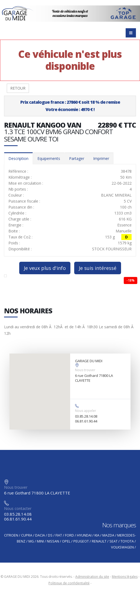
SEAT (113, 541)
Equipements (48, 158)
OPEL (66, 541)
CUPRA (26, 535)
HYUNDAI (84, 535)
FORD (69, 535)
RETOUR (17, 88)
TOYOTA (127, 541)
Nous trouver (85, 370)
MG (31, 541)
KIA (97, 535)
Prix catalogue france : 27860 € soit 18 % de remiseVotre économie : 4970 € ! (70, 105)
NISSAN (53, 541)
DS (50, 535)
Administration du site (92, 576)
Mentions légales (125, 576)
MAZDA (108, 535)
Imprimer (101, 158)
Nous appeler (85, 410)
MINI (40, 541)
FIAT (59, 535)
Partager (76, 158)
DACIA (40, 535)
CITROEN (11, 535)
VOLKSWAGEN (122, 547)
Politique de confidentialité (69, 583)
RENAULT (99, 541)
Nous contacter (17, 508)
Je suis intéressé (97, 268)
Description (18, 158)
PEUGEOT (81, 541)
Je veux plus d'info (45, 268)
